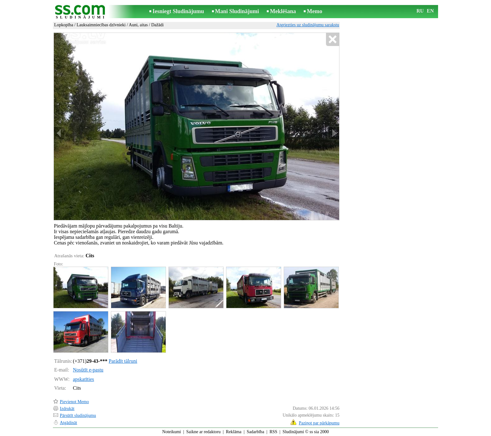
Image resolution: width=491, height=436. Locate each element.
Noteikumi (171, 431)
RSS (273, 431)
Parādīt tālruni (123, 361)
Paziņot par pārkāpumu (319, 423)
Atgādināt (68, 422)
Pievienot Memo (74, 401)
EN (430, 10)
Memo (314, 11)
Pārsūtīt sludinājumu (78, 415)
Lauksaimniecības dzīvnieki (101, 25)
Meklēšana (283, 11)
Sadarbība (255, 431)
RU (420, 10)
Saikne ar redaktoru (203, 431)
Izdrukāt (67, 408)
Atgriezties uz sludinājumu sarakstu (308, 25)
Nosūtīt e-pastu (88, 369)
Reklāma (233, 431)
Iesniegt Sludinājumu (178, 11)
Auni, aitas (138, 25)
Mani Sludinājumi (237, 11)
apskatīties (83, 379)
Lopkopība (63, 25)
